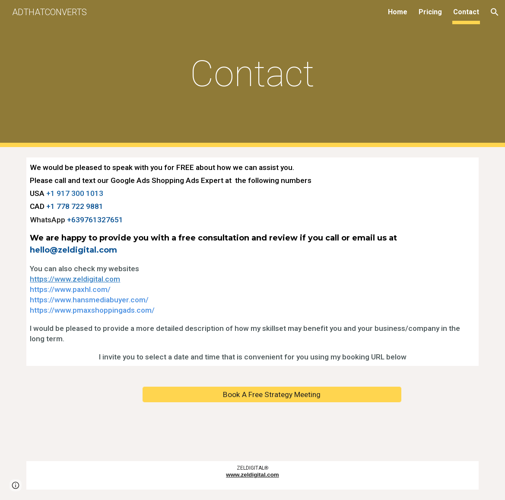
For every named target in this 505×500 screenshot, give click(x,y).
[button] (494, 12)
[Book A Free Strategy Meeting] (272, 394)
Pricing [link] (430, 12)
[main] (252, 74)
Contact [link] (466, 12)
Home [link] (397, 12)
